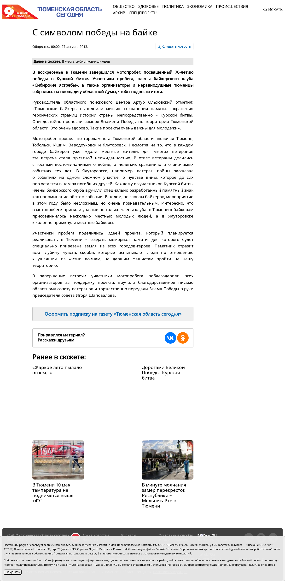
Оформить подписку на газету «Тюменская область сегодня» (113, 314)
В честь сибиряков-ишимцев (86, 61)
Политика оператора (261, 564)
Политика (173, 6)
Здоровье (148, 6)
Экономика (199, 6)
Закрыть (13, 572)
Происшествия (232, 6)
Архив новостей (95, 535)
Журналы (128, 535)
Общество (124, 6)
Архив (119, 13)
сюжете (71, 356)
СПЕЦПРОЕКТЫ (143, 13)
